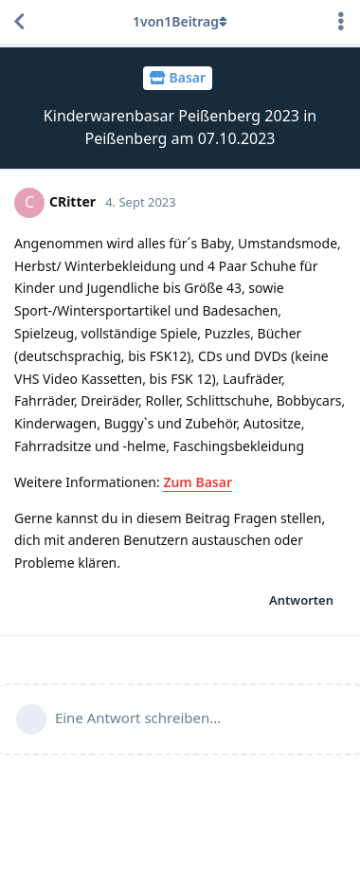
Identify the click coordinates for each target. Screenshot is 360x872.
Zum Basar (197, 482)
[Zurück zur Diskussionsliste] (19, 22)
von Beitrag (180, 21)
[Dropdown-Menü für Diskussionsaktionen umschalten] (341, 22)
